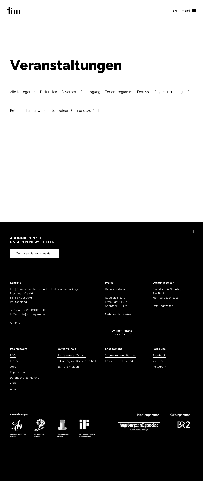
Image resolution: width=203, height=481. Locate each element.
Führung (194, 92)
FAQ (13, 355)
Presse (14, 361)
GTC (13, 389)
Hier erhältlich (122, 332)
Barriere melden (68, 366)
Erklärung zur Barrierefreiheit (76, 361)
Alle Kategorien (22, 92)
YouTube (158, 361)
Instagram (159, 366)
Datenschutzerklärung (24, 377)
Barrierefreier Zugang (71, 355)
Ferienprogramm (118, 92)
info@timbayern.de (32, 314)
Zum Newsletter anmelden (34, 253)
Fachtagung (90, 92)
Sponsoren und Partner (120, 355)
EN (175, 10)
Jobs (13, 366)
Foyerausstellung (168, 92)
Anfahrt (15, 322)
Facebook (159, 355)
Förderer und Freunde (120, 361)
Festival (143, 92)
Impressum (17, 372)
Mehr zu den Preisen (119, 314)
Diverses (69, 92)
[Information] (191, 469)
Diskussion (48, 92)
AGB (13, 383)
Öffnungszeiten (163, 306)
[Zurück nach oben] (191, 231)
